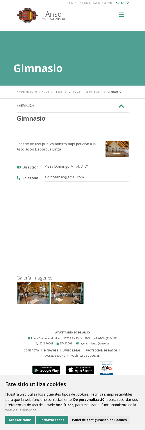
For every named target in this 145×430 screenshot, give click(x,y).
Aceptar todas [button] (20, 420)
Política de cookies (85, 356)
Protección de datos (101, 350)
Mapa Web (51, 350)
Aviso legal (72, 350)
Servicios (61, 92)
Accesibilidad (55, 356)
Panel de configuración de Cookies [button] (99, 420)
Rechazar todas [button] (51, 420)
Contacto (31, 350)
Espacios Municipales (87, 92)
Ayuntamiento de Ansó (33, 92)
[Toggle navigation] (122, 16)
